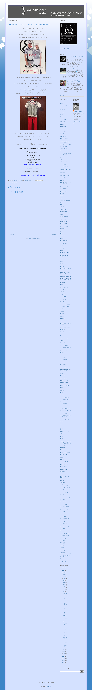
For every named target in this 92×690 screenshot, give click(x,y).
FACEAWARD (63, 191)
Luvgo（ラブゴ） (64, 380)
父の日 (62, 313)
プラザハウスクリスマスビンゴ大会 (65, 416)
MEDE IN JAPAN (64, 385)
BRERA (62, 266)
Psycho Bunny (63, 466)
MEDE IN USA (64, 464)
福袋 (61, 263)
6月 (64, 587)
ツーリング (63, 502)
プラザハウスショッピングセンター (65, 154)
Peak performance (64, 395)
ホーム (33, 234)
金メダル (62, 550)
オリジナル (63, 489)
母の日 (62, 311)
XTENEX (62, 482)
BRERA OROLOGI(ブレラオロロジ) (65, 269)
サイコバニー (63, 299)
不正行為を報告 (64, 49)
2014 (63, 662)
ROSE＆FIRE (63, 469)
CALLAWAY (63, 367)
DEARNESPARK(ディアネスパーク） (65, 370)
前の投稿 (54, 234)
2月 (64, 651)
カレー (62, 494)
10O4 (61, 231)
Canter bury (63, 447)
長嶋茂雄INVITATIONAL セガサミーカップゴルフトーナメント (65, 554)
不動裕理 (62, 543)
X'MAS (62, 480)
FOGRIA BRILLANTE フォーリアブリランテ (65, 279)
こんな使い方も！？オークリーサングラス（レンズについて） (75, 81)
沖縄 (61, 114)
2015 (63, 660)
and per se (14, 182)
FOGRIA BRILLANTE (65, 276)
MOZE (62, 238)
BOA (61, 438)
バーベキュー (63, 516)
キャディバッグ (64, 186)
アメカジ (62, 343)
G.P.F (61, 373)
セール (62, 352)
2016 (63, 658)
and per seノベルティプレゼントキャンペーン (65, 607)
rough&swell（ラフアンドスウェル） (65, 145)
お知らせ (62, 109)
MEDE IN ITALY (64, 382)
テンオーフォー (64, 504)
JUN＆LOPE (63, 378)
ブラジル (62, 521)
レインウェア (63, 538)
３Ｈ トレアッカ (64, 166)
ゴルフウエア (63, 188)
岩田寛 (62, 545)
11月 (64, 576)
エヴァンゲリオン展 (65, 487)
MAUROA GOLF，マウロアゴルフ (65, 183)
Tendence (62, 151)
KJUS (61, 204)
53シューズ (63, 209)
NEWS (62, 390)
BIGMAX (62, 318)
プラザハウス (63, 207)
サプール (62, 301)
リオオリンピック (64, 535)
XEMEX (62, 340)
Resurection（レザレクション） (65, 256)
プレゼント (63, 164)
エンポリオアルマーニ (65, 347)
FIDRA (62, 180)
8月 (64, 582)
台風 (61, 421)
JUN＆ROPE (63, 148)
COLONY (62, 121)
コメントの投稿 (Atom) (34, 238)
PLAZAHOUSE (64, 240)
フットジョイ (63, 413)
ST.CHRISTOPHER (65, 175)
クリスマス (63, 296)
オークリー (63, 131)
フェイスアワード (64, 518)
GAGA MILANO (64, 221)
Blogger (49, 686)
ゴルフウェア (63, 162)
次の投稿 (12, 234)
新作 (61, 117)
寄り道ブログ (63, 248)
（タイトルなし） (71, 68)
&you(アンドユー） (65, 431)
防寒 (61, 429)
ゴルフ (62, 133)
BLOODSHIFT (63, 321)
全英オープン (63, 364)
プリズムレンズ (64, 292)
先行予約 (62, 308)
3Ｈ (61, 159)
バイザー (62, 511)
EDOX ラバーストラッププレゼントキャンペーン (65, 628)
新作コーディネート (65, 617)
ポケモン (62, 528)
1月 (64, 653)
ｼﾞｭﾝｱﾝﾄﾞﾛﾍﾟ (63, 561)
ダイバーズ (63, 499)
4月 (64, 591)
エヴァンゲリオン (64, 485)
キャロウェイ (63, 403)
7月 (64, 584)
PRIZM (62, 193)
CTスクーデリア (64, 136)
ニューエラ (63, 289)
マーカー (62, 531)
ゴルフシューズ (64, 219)
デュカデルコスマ (64, 506)
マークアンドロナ (64, 419)
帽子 (61, 424)
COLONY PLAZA (78, 111)
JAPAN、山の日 (64, 462)
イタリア (62, 177)
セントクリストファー (65, 304)
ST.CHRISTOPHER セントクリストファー (65, 141)
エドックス (63, 157)
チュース (62, 355)
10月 (64, 578)
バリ (61, 514)
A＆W (61, 433)
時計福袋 (62, 228)
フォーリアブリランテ (65, 357)
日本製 (62, 547)
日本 (61, 426)
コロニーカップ (64, 406)
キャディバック (64, 226)
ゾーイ (62, 245)
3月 (64, 649)
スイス (62, 198)
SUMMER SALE (64, 338)
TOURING (62, 474)
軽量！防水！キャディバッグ (65, 596)
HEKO (62, 459)
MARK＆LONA (64, 138)
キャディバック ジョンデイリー (65, 400)
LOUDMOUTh (63, 282)
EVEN (61, 457)
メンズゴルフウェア (65, 533)
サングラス (63, 119)
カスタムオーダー (64, 287)
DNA (61, 449)
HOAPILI (62, 329)
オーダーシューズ (64, 397)
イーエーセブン (64, 345)
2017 (63, 656)
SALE (61, 284)
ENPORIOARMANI (65, 327)
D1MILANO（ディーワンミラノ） (65, 273)
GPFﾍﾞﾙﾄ (62, 375)
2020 (63, 568)
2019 (63, 570)
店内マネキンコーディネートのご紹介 (65, 642)
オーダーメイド (64, 216)
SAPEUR (62, 471)
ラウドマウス (63, 359)
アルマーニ (63, 294)
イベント (62, 129)
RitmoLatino (63, 126)
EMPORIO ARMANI (65, 252)
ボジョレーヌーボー (65, 526)
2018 (63, 572)
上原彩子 (62, 540)
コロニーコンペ (64, 243)
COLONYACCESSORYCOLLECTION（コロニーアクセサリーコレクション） (65, 443)
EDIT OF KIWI (63, 211)
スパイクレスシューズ (65, 408)
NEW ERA (63, 173)
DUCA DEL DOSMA (65, 452)
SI (60, 335)
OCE (61, 392)
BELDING (62, 316)
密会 (61, 261)
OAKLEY (62, 112)
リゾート (62, 362)
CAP (61, 250)
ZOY (61, 196)
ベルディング (63, 523)
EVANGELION (63, 454)
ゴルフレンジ (63, 350)
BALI (61, 436)
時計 (61, 103)
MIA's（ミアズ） (64, 387)
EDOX (62, 124)
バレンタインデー (64, 306)
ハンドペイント (64, 509)
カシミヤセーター (64, 492)
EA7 (61, 233)
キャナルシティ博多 (65, 497)
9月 (64, 580)
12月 (64, 574)
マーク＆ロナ (63, 259)
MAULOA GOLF (64, 223)
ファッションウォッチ (65, 410)
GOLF (61, 214)
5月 (64, 589)
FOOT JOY (63, 236)
